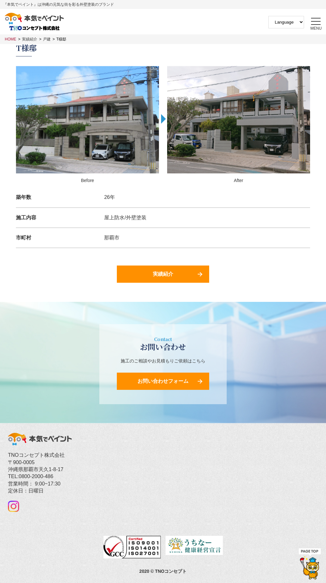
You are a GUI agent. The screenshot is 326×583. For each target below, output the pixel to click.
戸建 (47, 39)
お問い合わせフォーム (163, 381)
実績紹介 (29, 39)
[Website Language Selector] (286, 22)
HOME (10, 39)
